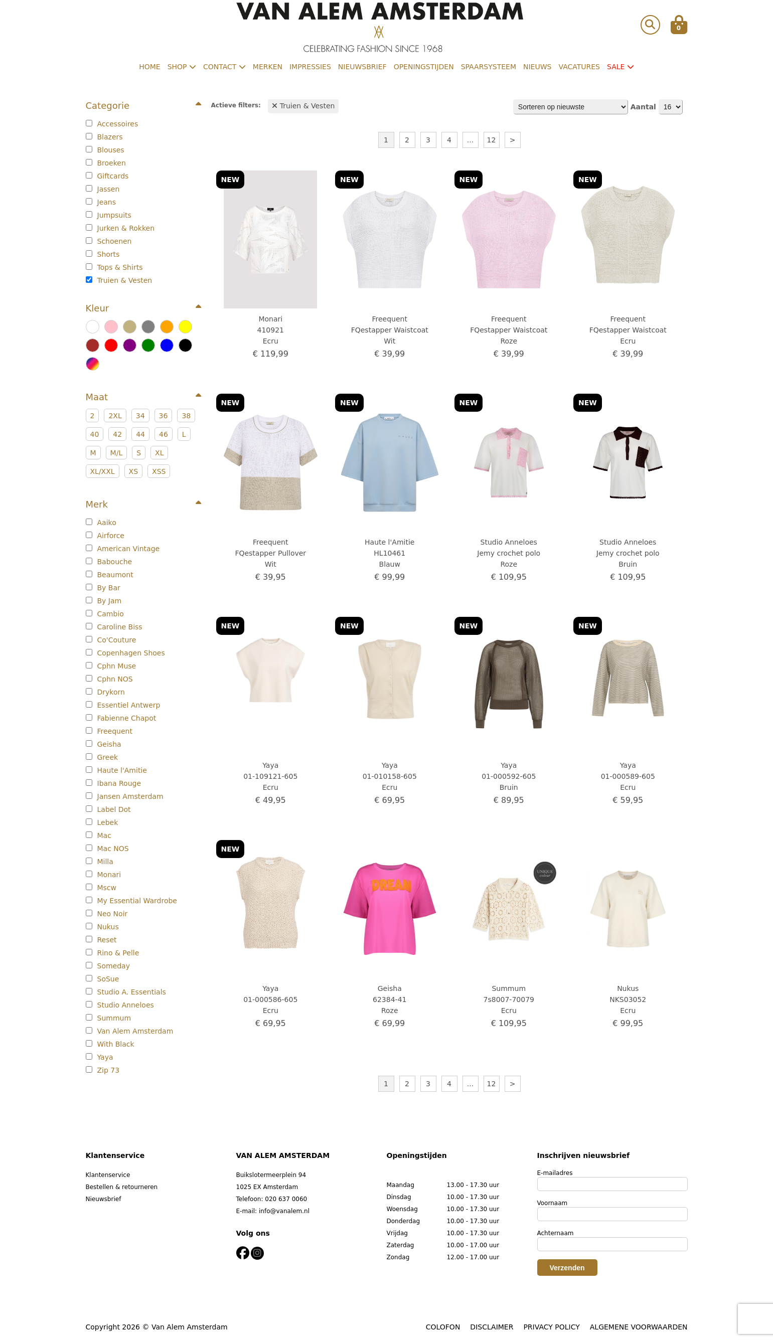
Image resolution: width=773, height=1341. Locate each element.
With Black (110, 1044)
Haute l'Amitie (116, 770)
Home (149, 67)
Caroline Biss (114, 627)
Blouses (105, 150)
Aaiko (101, 523)
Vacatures (579, 67)
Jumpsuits (108, 215)
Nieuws (537, 67)
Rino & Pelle (112, 953)
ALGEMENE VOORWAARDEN (639, 1327)
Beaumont (109, 575)
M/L (116, 453)
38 (186, 416)
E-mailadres (555, 1173)
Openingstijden (424, 67)
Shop (182, 67)
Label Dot (108, 809)
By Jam (104, 601)
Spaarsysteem (488, 67)
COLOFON (443, 1327)
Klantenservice (108, 1175)
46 (163, 434)
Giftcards (107, 176)
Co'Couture (111, 640)
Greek (102, 757)
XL (159, 453)
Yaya (99, 1057)
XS (133, 471)
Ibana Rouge (113, 783)
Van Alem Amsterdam (130, 1031)
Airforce (105, 536)
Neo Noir (107, 914)
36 (163, 416)
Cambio (105, 614)
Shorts (103, 254)
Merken (267, 67)
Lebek (102, 822)
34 (140, 416)
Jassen (103, 189)
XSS (159, 471)
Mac (98, 835)
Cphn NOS (109, 679)
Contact (224, 67)
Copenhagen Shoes (125, 653)
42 (117, 434)
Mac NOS (107, 849)
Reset (101, 940)
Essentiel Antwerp (123, 705)
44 (140, 434)
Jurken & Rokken (120, 228)
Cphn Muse (111, 666)
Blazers (104, 137)
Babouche (109, 562)
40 (94, 434)
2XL (114, 416)
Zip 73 (103, 1070)
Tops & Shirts (114, 267)
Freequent (109, 731)
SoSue (102, 979)
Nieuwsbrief (362, 67)
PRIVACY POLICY (551, 1327)
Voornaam (552, 1203)
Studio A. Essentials (126, 992)
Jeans (101, 202)
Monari (103, 875)
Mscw (101, 888)
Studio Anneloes (120, 1005)
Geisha (103, 744)
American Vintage (123, 549)
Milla (99, 862)
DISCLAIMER (491, 1327)
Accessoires (112, 124)
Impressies (310, 67)
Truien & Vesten (119, 280)
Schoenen (109, 241)
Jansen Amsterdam (125, 796)
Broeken (106, 163)
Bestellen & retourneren (122, 1187)
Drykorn (105, 692)
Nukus (102, 927)
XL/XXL (102, 471)
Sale (620, 67)
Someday (108, 966)
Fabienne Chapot (121, 718)
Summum (108, 1018)
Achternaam (555, 1233)
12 (491, 140)
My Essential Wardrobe (131, 901)
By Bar (103, 588)
